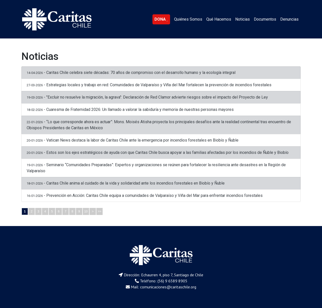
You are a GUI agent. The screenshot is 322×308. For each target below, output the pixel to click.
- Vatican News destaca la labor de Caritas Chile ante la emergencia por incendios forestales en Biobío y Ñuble (132, 140)
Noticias (242, 19)
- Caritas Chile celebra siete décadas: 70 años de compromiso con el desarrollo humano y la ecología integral (131, 72)
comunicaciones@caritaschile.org (168, 286)
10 (86, 211)
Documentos (265, 19)
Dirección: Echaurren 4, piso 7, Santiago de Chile (163, 274)
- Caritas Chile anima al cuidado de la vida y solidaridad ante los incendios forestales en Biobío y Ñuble (126, 183)
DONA (161, 19)
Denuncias (289, 19)
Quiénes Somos (188, 19)
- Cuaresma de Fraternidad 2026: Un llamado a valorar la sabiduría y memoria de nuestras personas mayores (130, 109)
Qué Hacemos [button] (218, 19)
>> (99, 211)
